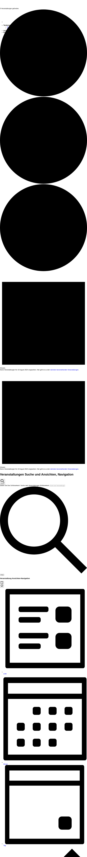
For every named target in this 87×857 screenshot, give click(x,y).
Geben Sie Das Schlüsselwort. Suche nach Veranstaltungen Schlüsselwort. (25, 485)
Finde (2, 574)
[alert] (43, 321)
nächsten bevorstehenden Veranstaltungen (64, 370)
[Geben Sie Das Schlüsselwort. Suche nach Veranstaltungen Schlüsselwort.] (57, 485)
